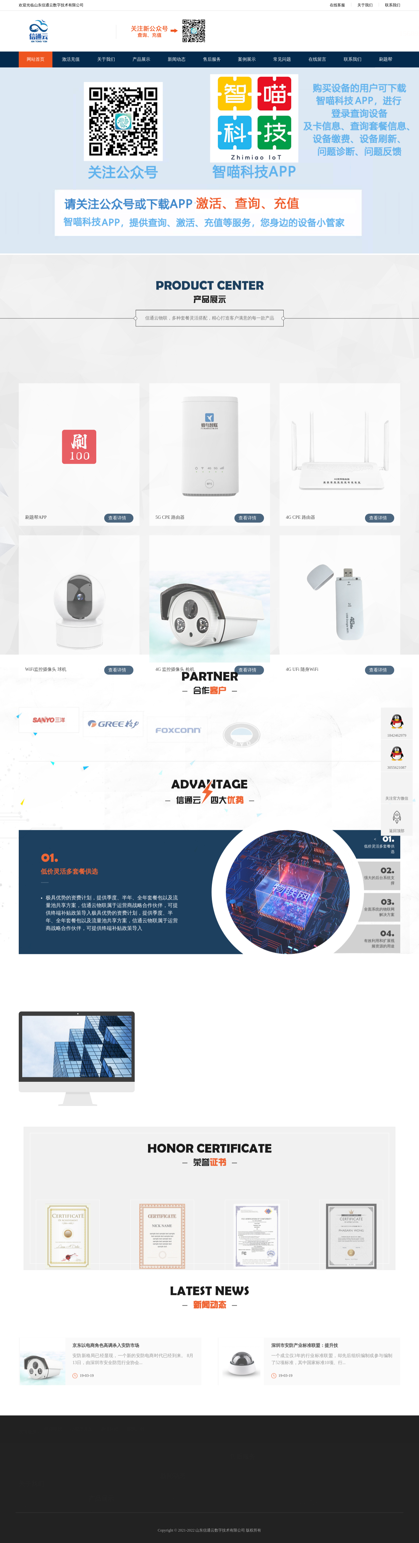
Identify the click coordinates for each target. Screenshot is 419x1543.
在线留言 (317, 59)
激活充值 (71, 59)
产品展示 (141, 59)
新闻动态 (177, 59)
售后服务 (212, 59)
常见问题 (282, 59)
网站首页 (35, 59)
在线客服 (333, 5)
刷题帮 (385, 59)
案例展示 (247, 59)
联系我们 (392, 5)
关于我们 (365, 5)
